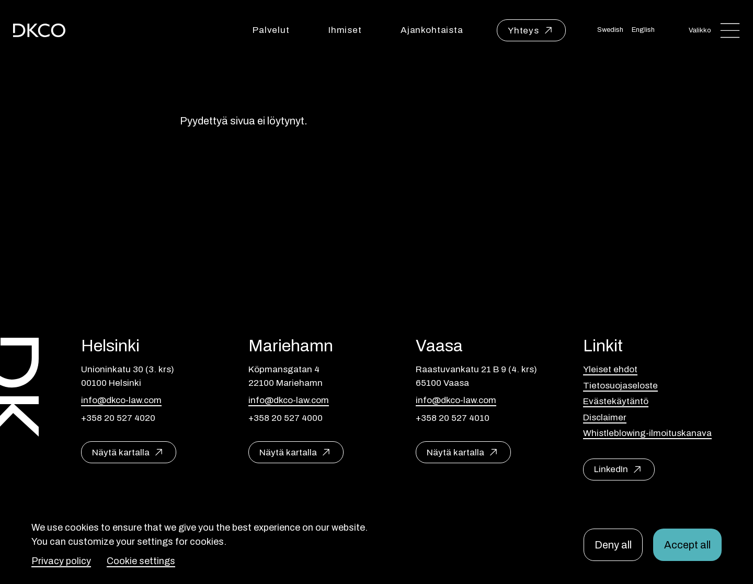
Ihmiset (345, 30)
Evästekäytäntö (615, 401)
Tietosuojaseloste (620, 386)
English (643, 29)
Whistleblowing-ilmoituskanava (647, 433)
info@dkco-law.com (121, 400)
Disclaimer (604, 417)
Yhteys (523, 31)
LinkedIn (611, 469)
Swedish (610, 29)
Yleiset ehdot (610, 369)
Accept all (687, 545)
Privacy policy (61, 561)
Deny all (613, 545)
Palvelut (271, 30)
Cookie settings (141, 561)
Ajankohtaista (432, 30)
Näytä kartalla (121, 452)
